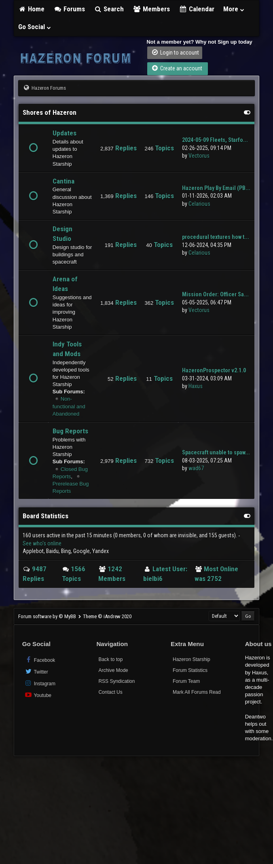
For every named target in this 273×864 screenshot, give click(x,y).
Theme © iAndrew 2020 (107, 616)
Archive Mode (113, 670)
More (234, 9)
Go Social (35, 27)
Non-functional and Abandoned (69, 406)
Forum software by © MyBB (47, 616)
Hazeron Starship (191, 659)
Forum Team (186, 681)
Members (151, 9)
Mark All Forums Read (197, 692)
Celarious (199, 204)
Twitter (36, 671)
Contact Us (110, 692)
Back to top (110, 659)
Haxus (195, 386)
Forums (69, 9)
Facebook (39, 659)
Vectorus (199, 155)
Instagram (39, 683)
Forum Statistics (190, 670)
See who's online (42, 543)
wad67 (196, 468)
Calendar (196, 9)
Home (31, 9)
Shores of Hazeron (49, 112)
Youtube (37, 694)
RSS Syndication (116, 681)
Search (109, 9)
